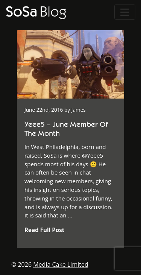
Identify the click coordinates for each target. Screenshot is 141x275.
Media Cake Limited (60, 264)
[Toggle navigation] (124, 12)
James (78, 109)
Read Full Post (44, 230)
